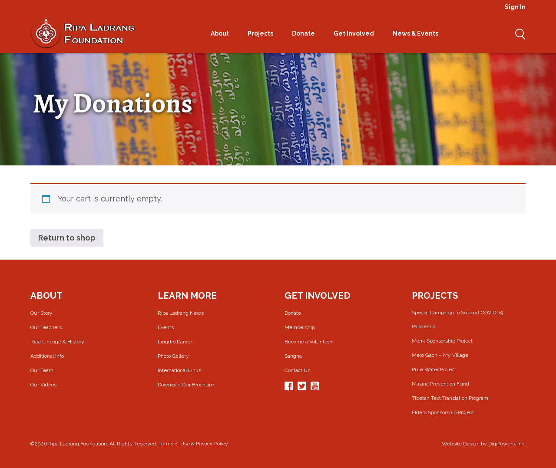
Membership (300, 327)
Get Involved (357, 33)
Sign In (515, 6)
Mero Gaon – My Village (440, 355)
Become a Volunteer (308, 342)
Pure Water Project (434, 369)
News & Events (418, 33)
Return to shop (67, 237)
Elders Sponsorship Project (443, 412)
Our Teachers (46, 327)
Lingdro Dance (175, 342)
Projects (263, 33)
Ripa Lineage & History (57, 342)
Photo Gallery (173, 356)
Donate (306, 33)
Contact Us (297, 370)
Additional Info (47, 356)
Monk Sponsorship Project (442, 341)
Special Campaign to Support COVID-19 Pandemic (457, 320)
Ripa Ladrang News (181, 313)
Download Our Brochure (186, 385)
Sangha (293, 356)
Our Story (41, 313)
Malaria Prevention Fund (440, 384)
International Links (179, 370)
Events (166, 327)
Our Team (41, 370)
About (223, 33)
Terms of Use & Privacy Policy (193, 444)
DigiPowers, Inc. (507, 444)
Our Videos (43, 385)
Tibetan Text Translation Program (450, 398)
